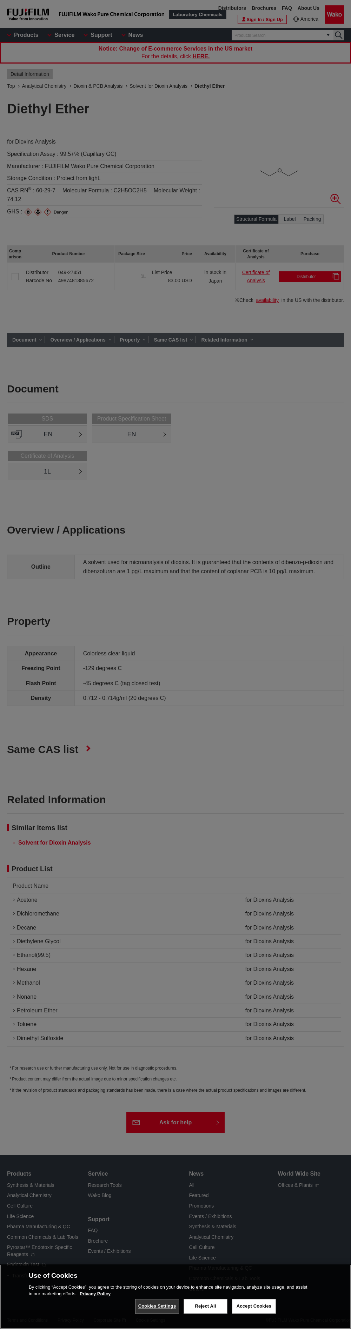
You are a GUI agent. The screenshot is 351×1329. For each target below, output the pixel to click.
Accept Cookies (254, 1306)
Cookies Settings (157, 1306)
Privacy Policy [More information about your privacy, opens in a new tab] (95, 1293)
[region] (175, 1296)
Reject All (205, 1306)
